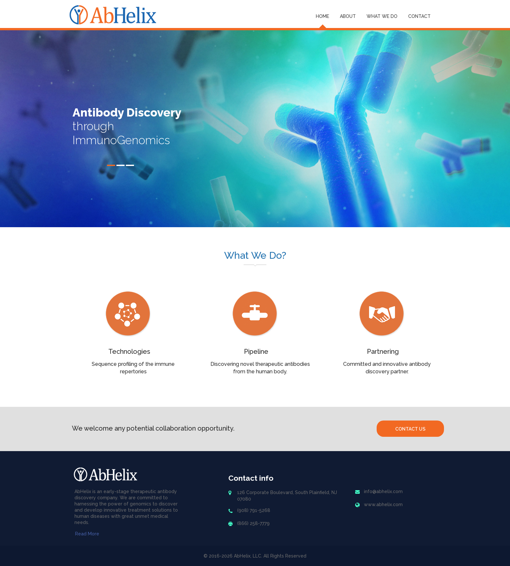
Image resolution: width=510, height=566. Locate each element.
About (348, 16)
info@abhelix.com (383, 491)
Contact (419, 16)
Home (322, 16)
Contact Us (410, 429)
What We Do (382, 16)
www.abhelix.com (383, 504)
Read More (87, 533)
